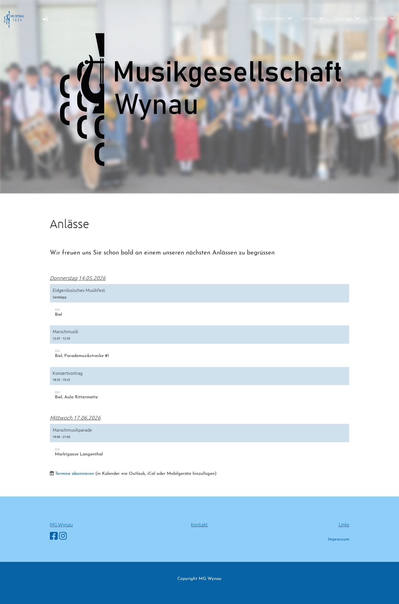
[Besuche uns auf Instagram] (63, 536)
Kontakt (382, 18)
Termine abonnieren (74, 474)
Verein (313, 18)
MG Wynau (61, 524)
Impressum (338, 539)
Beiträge (347, 18)
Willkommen (274, 18)
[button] (199, 303)
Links (344, 524)
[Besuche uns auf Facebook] (54, 536)
